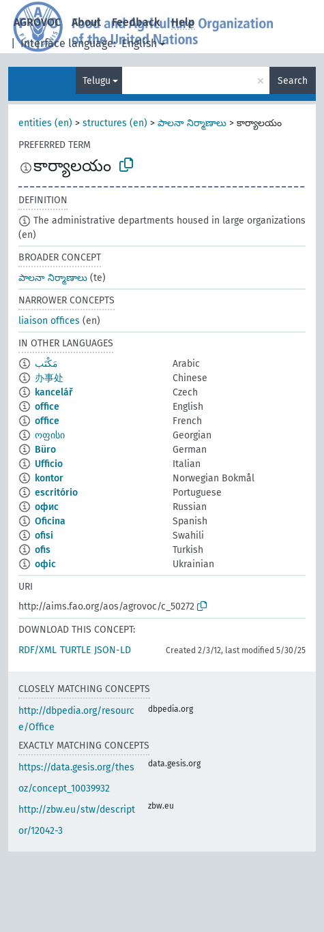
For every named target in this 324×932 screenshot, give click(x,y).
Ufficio (49, 464)
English (139, 43)
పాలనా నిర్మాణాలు (192, 123)
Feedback (136, 22)
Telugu (97, 81)
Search (293, 81)
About (86, 22)
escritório (56, 492)
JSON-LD (112, 650)
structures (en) (115, 123)
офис (47, 507)
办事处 (49, 378)
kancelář (54, 392)
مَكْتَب (46, 364)
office (47, 406)
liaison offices (49, 321)
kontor (49, 478)
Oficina (50, 521)
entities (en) (45, 123)
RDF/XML (37, 650)
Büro (45, 449)
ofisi (44, 535)
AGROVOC (37, 22)
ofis (42, 550)
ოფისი (50, 435)
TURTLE (75, 650)
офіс (45, 564)
